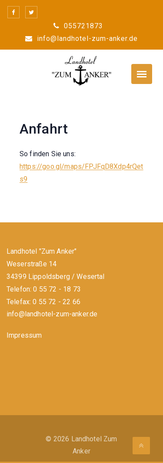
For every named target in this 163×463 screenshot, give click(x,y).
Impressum (24, 335)
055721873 (78, 26)
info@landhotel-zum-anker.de (81, 38)
